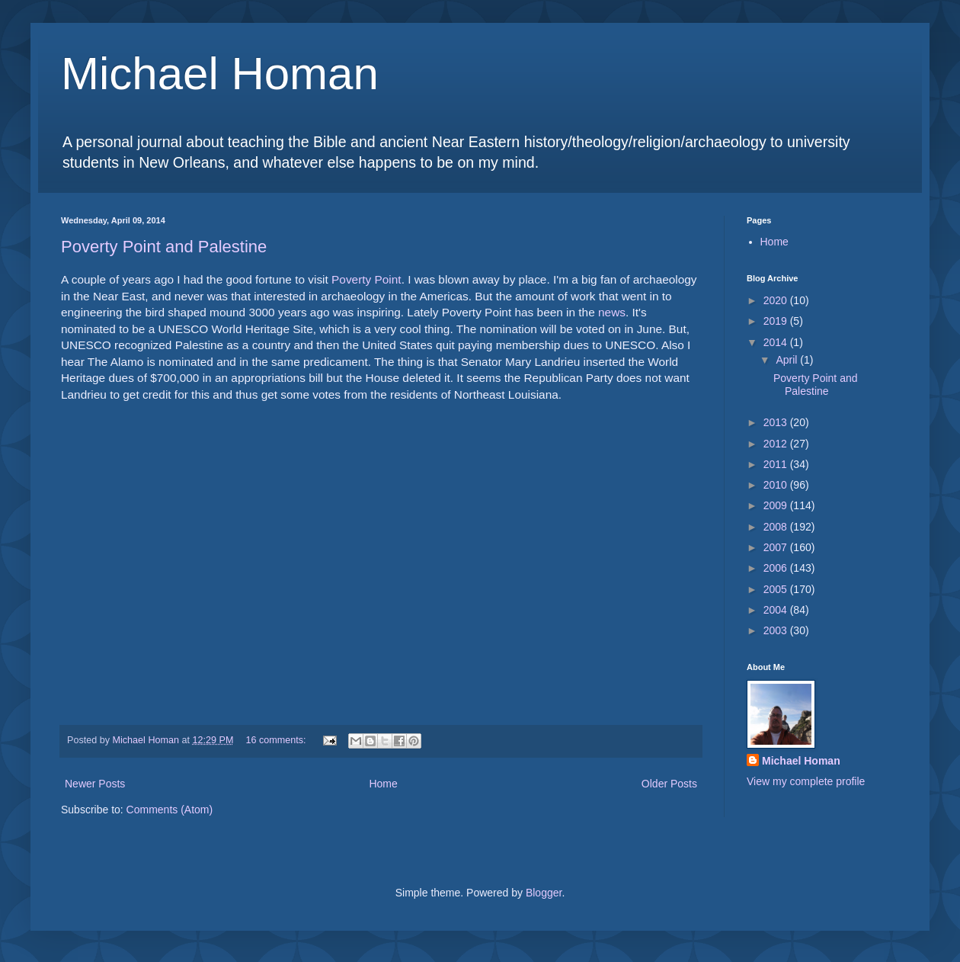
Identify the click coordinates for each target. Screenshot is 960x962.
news (612, 312)
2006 (776, 568)
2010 (776, 485)
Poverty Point (366, 279)
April (788, 360)
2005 (776, 589)
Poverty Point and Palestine (164, 246)
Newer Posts (95, 784)
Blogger (544, 893)
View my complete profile (806, 781)
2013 (776, 422)
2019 (776, 321)
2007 (776, 547)
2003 (776, 630)
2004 (776, 610)
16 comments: (277, 740)
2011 (776, 464)
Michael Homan (220, 73)
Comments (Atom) (169, 809)
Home (383, 784)
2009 (776, 505)
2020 (776, 300)
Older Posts (669, 784)
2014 (776, 342)
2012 (776, 444)
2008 (776, 527)
